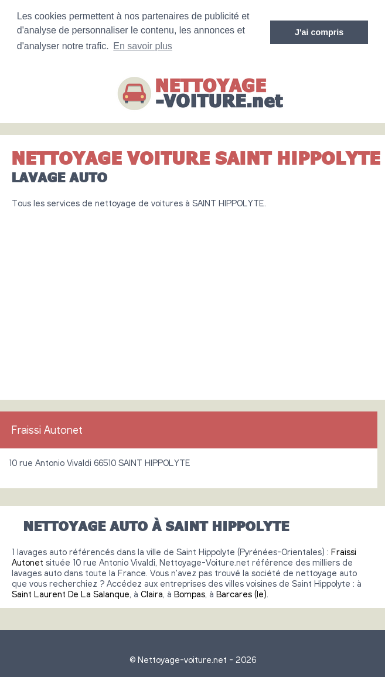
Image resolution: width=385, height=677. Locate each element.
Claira (152, 593)
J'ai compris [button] (319, 32)
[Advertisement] (192, 299)
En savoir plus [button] (142, 46)
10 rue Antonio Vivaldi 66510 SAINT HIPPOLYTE (99, 462)
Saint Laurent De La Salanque (71, 593)
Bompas (189, 593)
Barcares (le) (241, 593)
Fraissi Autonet (47, 429)
